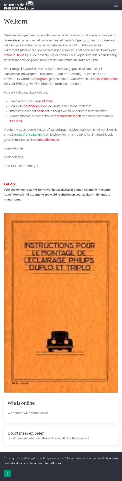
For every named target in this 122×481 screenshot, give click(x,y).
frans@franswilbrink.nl (29, 134)
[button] (116, 5)
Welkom (15, 21)
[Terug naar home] (19, 5)
